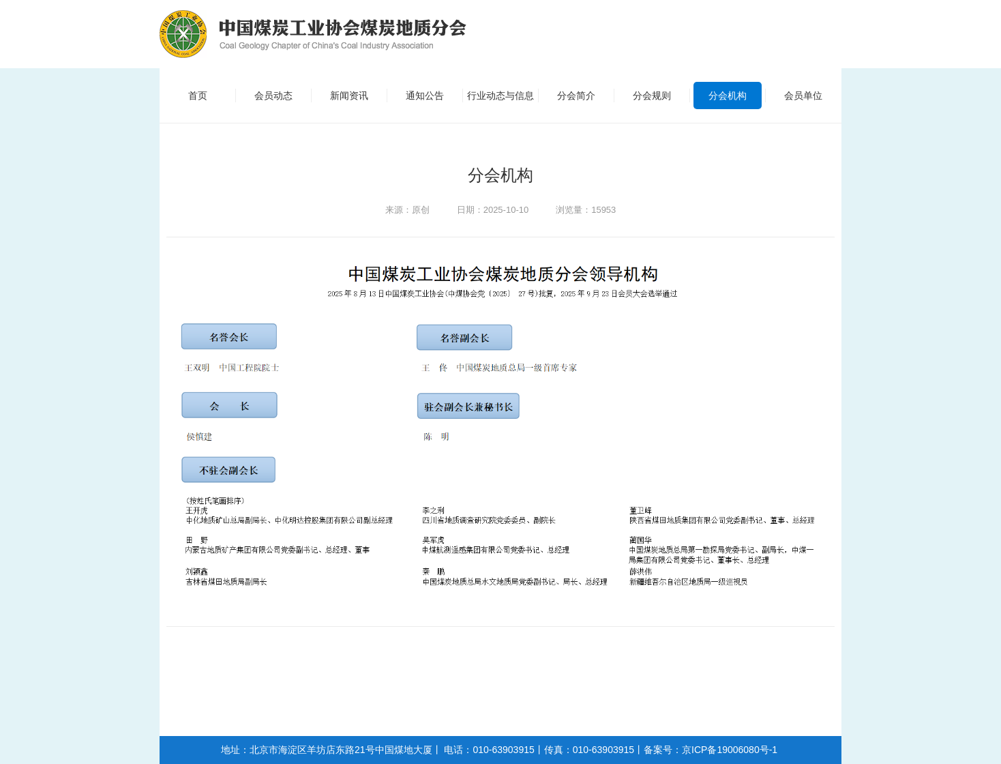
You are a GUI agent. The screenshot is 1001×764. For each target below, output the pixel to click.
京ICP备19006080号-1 (729, 749)
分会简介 (576, 95)
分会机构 (727, 95)
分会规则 (652, 95)
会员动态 (273, 95)
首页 (197, 95)
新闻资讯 (349, 95)
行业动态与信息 (500, 95)
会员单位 (803, 95)
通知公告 (425, 95)
